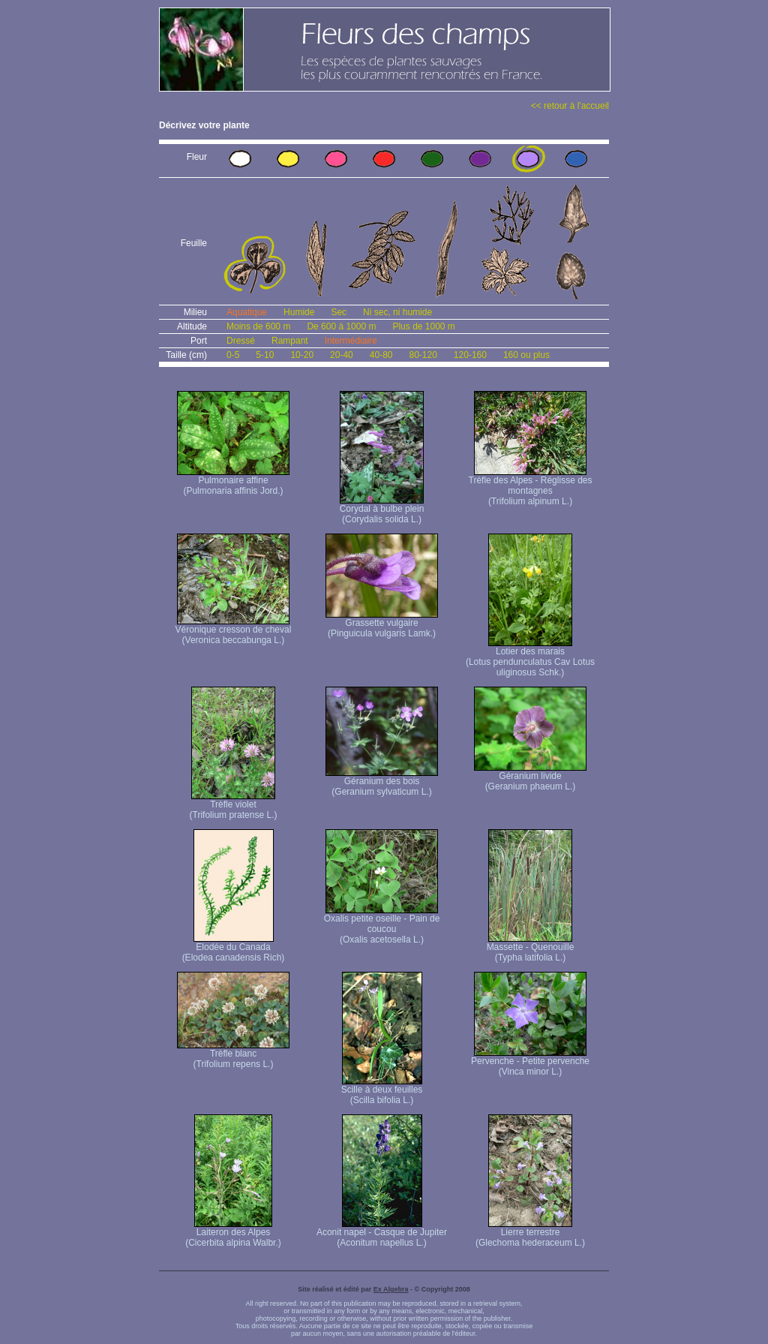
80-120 (422, 355)
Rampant (290, 340)
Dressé (240, 340)
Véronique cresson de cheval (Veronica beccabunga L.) (234, 630)
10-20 (302, 355)
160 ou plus (526, 355)
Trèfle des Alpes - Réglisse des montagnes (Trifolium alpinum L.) (530, 487)
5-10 (265, 355)
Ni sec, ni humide (397, 312)
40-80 (381, 355)
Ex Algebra (391, 1289)
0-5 (232, 355)
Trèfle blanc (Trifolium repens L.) (233, 1054)
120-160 (470, 355)
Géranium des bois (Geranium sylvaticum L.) (382, 782)
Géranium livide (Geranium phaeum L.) (530, 777)
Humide (299, 312)
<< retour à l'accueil (570, 106)
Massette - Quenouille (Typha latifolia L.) (530, 948)
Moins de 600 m (258, 326)
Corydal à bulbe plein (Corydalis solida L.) (382, 510)
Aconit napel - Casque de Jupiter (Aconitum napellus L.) (381, 1233)
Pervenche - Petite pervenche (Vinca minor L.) (530, 1062)
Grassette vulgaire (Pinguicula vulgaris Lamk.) (382, 624)
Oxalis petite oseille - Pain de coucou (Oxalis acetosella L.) (382, 925)
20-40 (341, 355)
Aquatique (246, 312)
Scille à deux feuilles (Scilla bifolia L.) (382, 1090)
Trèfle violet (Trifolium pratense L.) (234, 805)
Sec (338, 312)
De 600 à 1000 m (341, 326)
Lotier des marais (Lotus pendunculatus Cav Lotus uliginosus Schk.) (530, 658)
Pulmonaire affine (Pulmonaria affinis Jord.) (233, 481)
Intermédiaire (351, 340)
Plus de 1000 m (423, 326)
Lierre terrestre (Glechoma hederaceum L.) (530, 1233)
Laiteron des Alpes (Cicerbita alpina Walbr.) (233, 1233)
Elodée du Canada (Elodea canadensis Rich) (233, 948)
